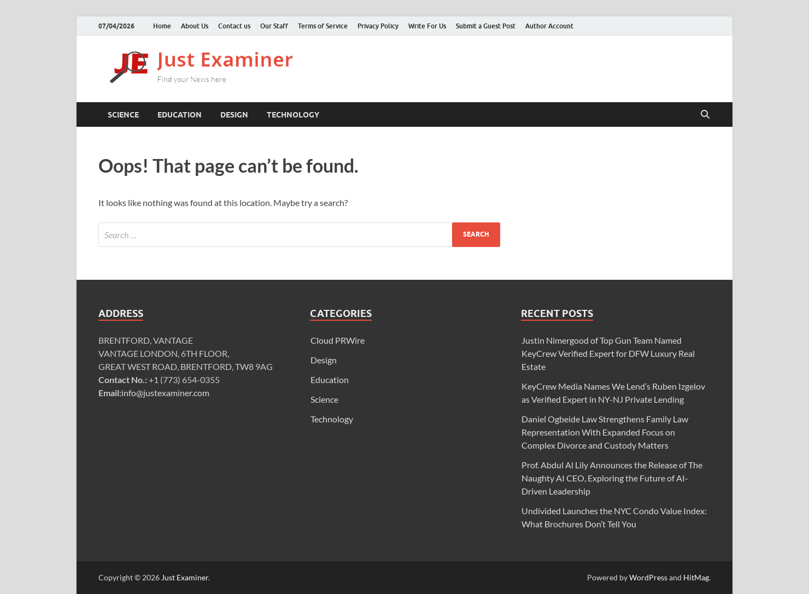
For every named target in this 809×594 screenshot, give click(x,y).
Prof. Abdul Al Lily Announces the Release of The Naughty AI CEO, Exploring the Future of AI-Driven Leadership (611, 478)
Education (179, 114)
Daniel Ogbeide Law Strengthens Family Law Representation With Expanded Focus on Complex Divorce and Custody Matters (604, 432)
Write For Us (427, 26)
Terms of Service (323, 26)
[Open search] (705, 114)
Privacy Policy (377, 26)
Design (234, 114)
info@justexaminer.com (165, 392)
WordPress (648, 577)
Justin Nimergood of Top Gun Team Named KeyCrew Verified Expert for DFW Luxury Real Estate (608, 353)
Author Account (549, 26)
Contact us (234, 26)
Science (123, 114)
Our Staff (274, 26)
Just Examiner (184, 577)
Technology (293, 114)
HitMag (696, 577)
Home (162, 26)
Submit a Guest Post (485, 26)
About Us (194, 26)
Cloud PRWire (337, 340)
